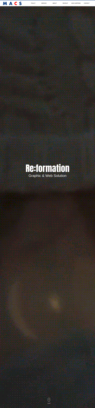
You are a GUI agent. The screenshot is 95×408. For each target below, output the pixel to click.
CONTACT (87, 3)
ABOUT (55, 3)
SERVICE (44, 3)
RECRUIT (65, 3)
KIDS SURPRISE (76, 3)
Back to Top (91, 404)
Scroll (49, 403)
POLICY (33, 3)
